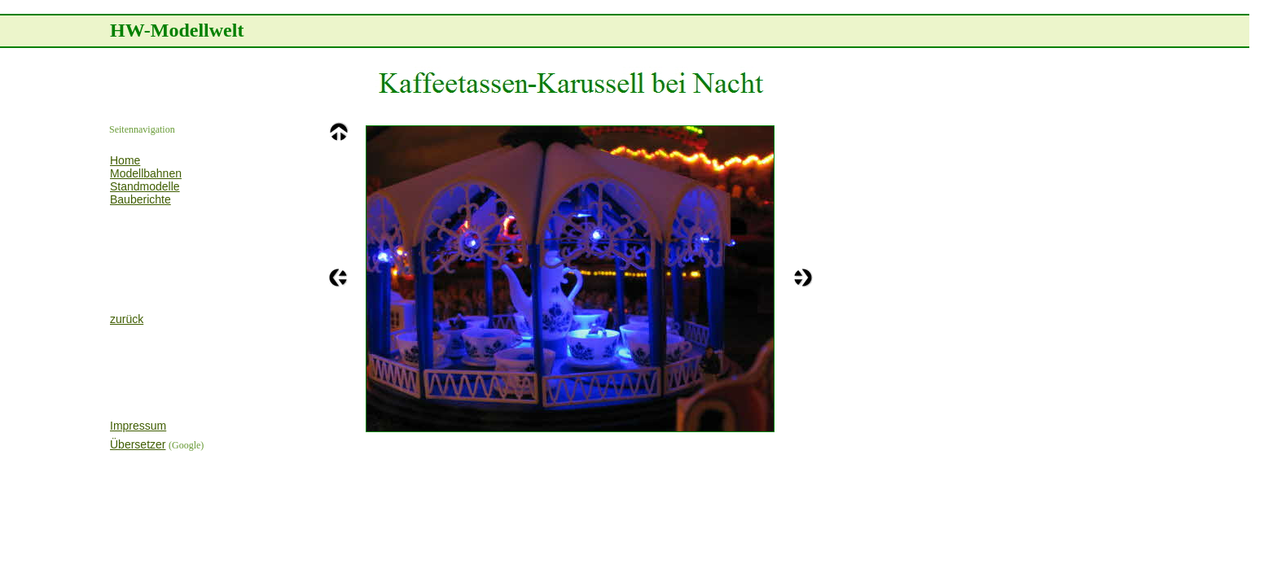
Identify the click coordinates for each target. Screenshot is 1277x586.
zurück (126, 319)
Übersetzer (137, 444)
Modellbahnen (146, 173)
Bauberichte (140, 199)
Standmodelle (145, 186)
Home (125, 160)
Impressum (138, 425)
